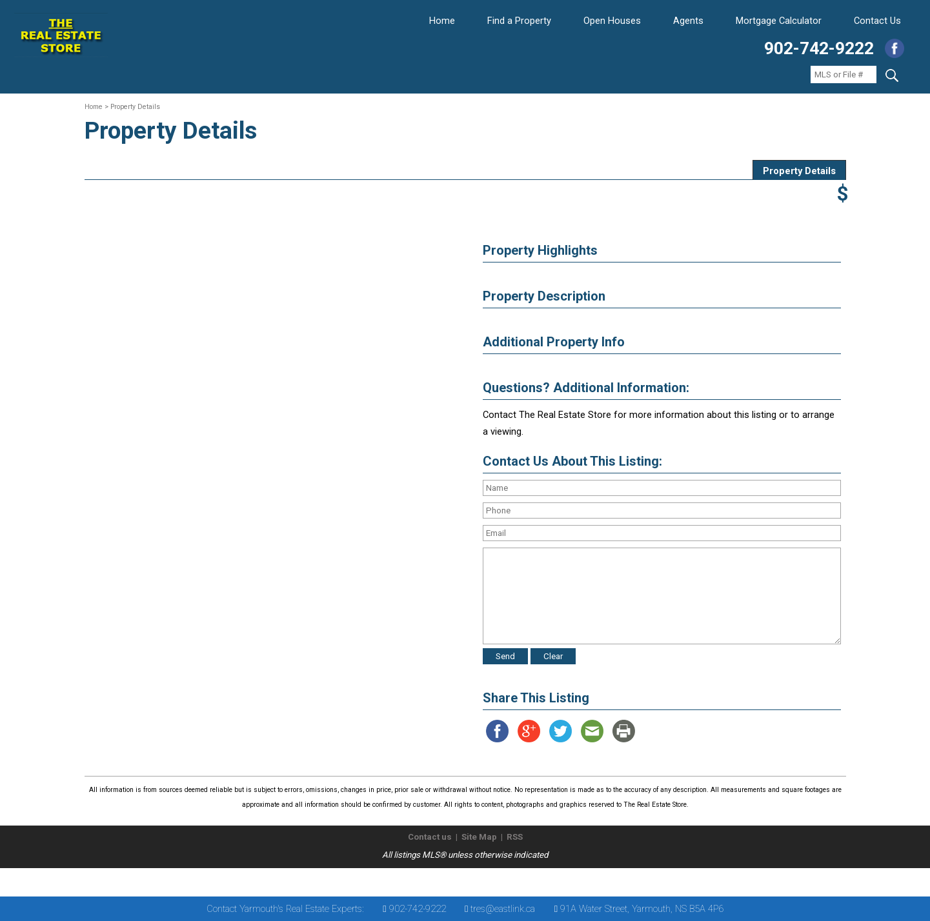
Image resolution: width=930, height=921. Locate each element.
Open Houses (612, 20)
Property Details (799, 171)
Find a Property (519, 20)
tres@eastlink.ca (502, 909)
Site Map (479, 837)
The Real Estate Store (459, 879)
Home (442, 20)
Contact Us (877, 20)
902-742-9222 (819, 48)
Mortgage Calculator (779, 20)
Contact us (430, 837)
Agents (688, 20)
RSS (515, 837)
